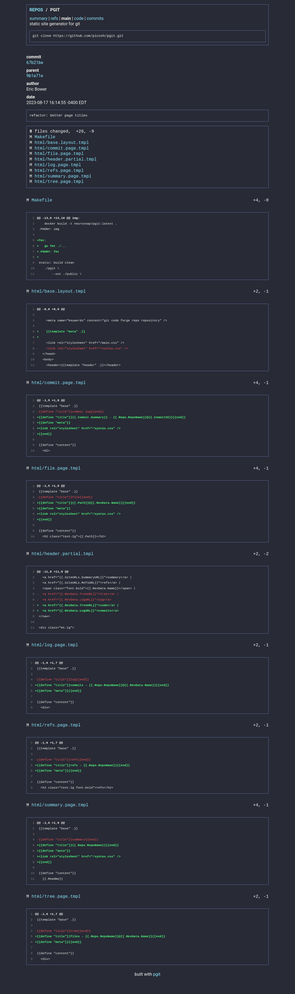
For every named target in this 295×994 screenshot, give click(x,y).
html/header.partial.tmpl (66, 159)
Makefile (45, 137)
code (78, 18)
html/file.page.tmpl (59, 154)
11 (32, 274)
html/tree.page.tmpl (59, 182)
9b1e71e (34, 75)
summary (38, 18)
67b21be (34, 62)
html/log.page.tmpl (58, 165)
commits (95, 18)
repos (36, 9)
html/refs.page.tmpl (59, 171)
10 (32, 268)
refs (54, 18)
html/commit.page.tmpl (62, 148)
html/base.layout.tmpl (62, 143)
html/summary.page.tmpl (63, 176)
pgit (156, 974)
